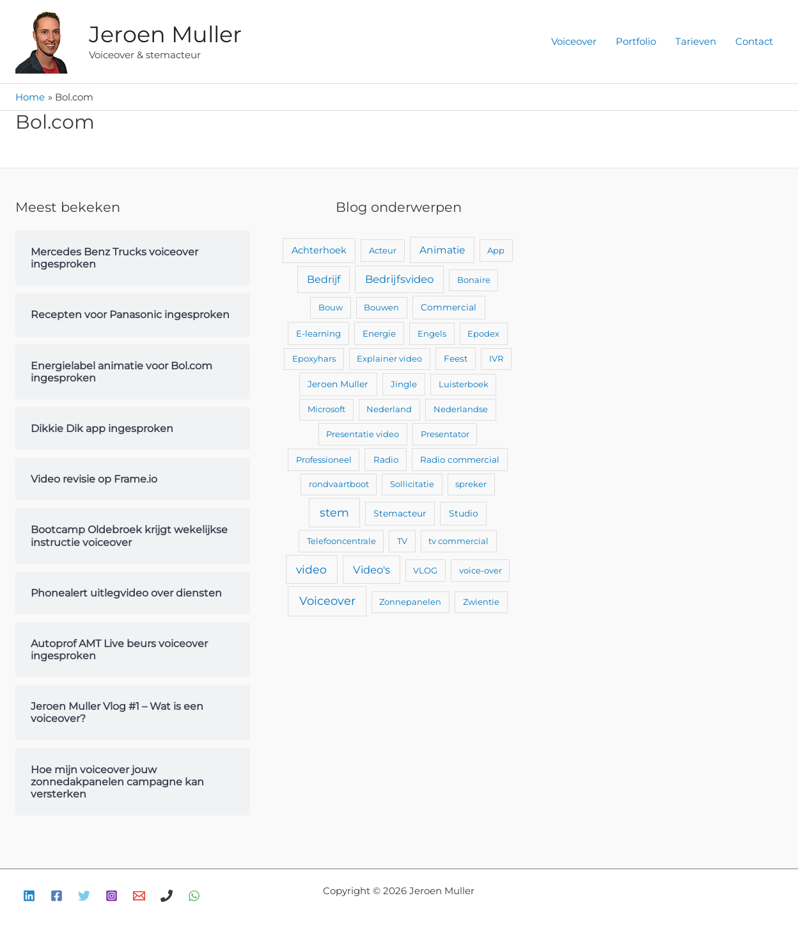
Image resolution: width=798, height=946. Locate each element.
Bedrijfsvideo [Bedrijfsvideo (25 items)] (399, 279)
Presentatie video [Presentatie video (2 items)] (362, 434)
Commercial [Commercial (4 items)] (448, 307)
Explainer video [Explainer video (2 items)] (389, 358)
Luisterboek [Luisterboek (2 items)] (464, 384)
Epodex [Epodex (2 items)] (483, 333)
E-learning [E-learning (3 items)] (318, 333)
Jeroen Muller (165, 34)
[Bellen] (166, 896)
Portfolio (636, 41)
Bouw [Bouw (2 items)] (330, 307)
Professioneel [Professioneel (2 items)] (324, 459)
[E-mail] (139, 896)
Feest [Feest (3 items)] (455, 358)
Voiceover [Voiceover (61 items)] (327, 601)
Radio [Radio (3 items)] (385, 459)
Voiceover (574, 41)
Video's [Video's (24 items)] (371, 569)
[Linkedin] (29, 896)
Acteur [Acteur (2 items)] (382, 250)
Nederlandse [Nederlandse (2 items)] (461, 409)
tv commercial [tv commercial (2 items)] (458, 541)
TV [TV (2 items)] (402, 541)
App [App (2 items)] (496, 250)
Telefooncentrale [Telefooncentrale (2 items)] (341, 541)
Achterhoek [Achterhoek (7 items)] (319, 250)
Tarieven (695, 41)
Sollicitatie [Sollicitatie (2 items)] (412, 484)
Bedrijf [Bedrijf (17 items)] (323, 279)
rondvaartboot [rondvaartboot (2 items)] (339, 484)
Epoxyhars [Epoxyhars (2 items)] (314, 358)
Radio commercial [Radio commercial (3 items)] (459, 459)
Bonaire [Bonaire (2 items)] (473, 280)
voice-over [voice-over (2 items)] (480, 570)
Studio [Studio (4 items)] (463, 513)
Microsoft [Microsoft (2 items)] (326, 409)
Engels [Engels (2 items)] (432, 333)
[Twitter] (84, 896)
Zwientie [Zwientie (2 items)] (481, 602)
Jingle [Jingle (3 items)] (404, 384)
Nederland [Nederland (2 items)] (389, 409)
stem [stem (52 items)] (334, 512)
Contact (754, 41)
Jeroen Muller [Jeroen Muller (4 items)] (338, 384)
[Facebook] (56, 896)
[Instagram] (111, 896)
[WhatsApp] (194, 896)
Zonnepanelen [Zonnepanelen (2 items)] (410, 602)
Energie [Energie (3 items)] (379, 333)
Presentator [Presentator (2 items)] (445, 434)
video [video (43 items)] (311, 569)
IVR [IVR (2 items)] (496, 358)
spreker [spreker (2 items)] (471, 484)
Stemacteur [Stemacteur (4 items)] (399, 513)
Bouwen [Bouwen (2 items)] (381, 307)
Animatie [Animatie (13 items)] (442, 250)
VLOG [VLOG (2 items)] (425, 570)
